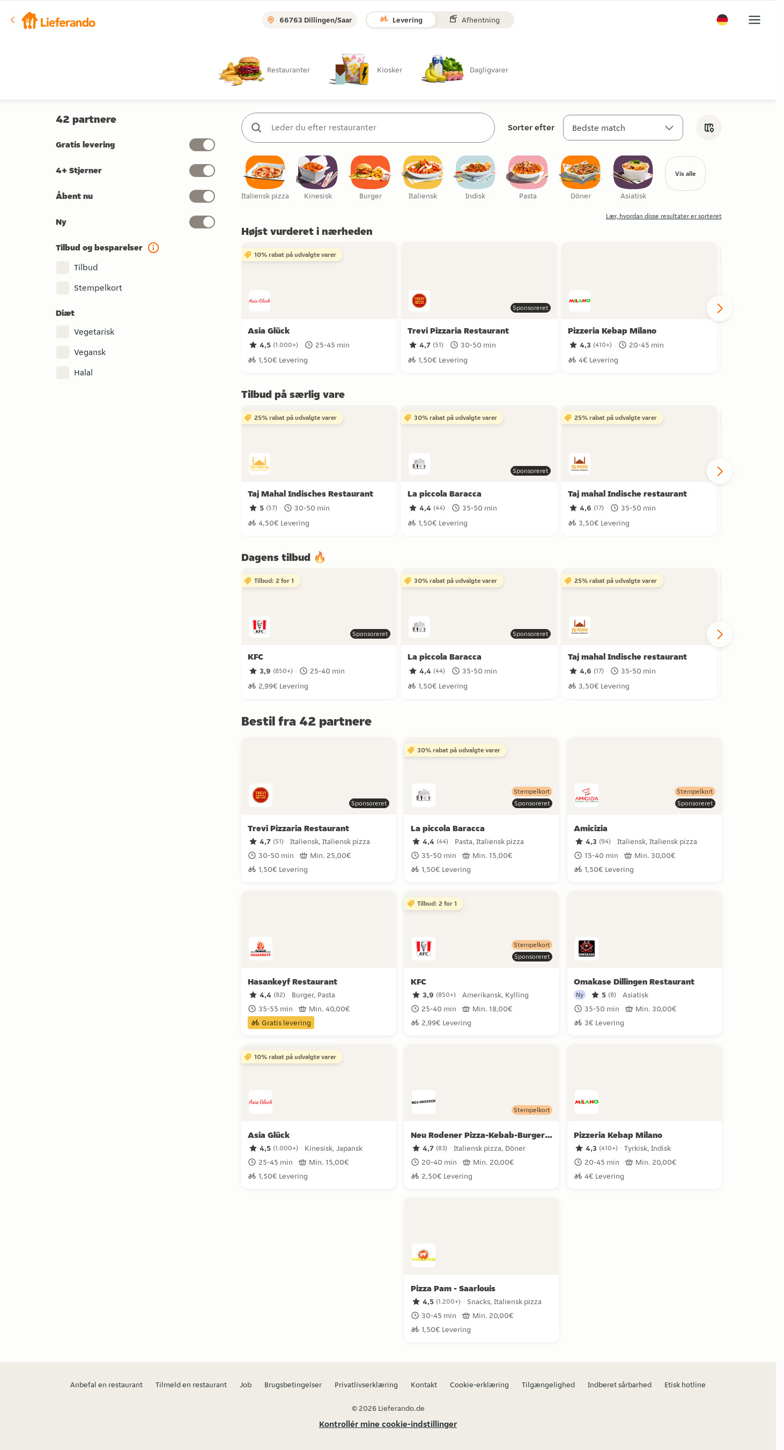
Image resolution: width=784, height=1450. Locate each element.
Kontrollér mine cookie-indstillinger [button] (388, 1424)
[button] (52, 19)
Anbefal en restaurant (106, 1384)
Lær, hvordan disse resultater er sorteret (664, 218)
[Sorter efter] (623, 127)
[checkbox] (265, 179)
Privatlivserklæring (366, 1384)
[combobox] (378, 127)
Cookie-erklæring (479, 1384)
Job (246, 1384)
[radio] (273, 69)
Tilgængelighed (548, 1384)
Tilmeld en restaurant (191, 1384)
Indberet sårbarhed (620, 1384)
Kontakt (424, 1384)
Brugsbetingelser (293, 1384)
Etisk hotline (685, 1384)
